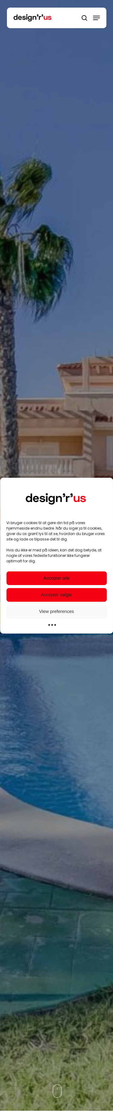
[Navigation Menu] (96, 18)
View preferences (56, 611)
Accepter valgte (56, 594)
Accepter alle (56, 578)
